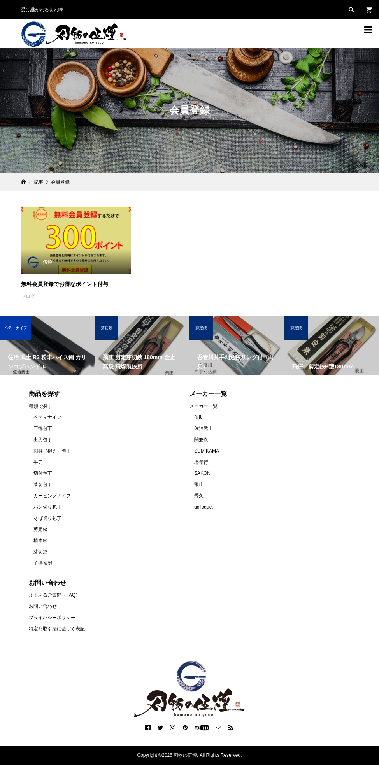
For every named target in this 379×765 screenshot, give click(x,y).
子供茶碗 (42, 563)
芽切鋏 (40, 551)
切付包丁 (42, 473)
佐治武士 (203, 428)
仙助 (199, 417)
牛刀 (38, 462)
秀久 (199, 495)
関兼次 (201, 439)
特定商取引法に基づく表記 (57, 629)
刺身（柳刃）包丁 (52, 451)
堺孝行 (201, 462)
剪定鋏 (40, 529)
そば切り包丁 (47, 518)
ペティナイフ (47, 417)
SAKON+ (203, 473)
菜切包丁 (42, 484)
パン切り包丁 (47, 507)
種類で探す (40, 406)
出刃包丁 (42, 439)
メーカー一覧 (204, 406)
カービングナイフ (52, 495)
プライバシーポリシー (52, 617)
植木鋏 (40, 540)
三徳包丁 (42, 428)
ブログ (28, 296)
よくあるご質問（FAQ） (54, 595)
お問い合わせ (43, 606)
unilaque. (203, 507)
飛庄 (199, 484)
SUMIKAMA (206, 451)
